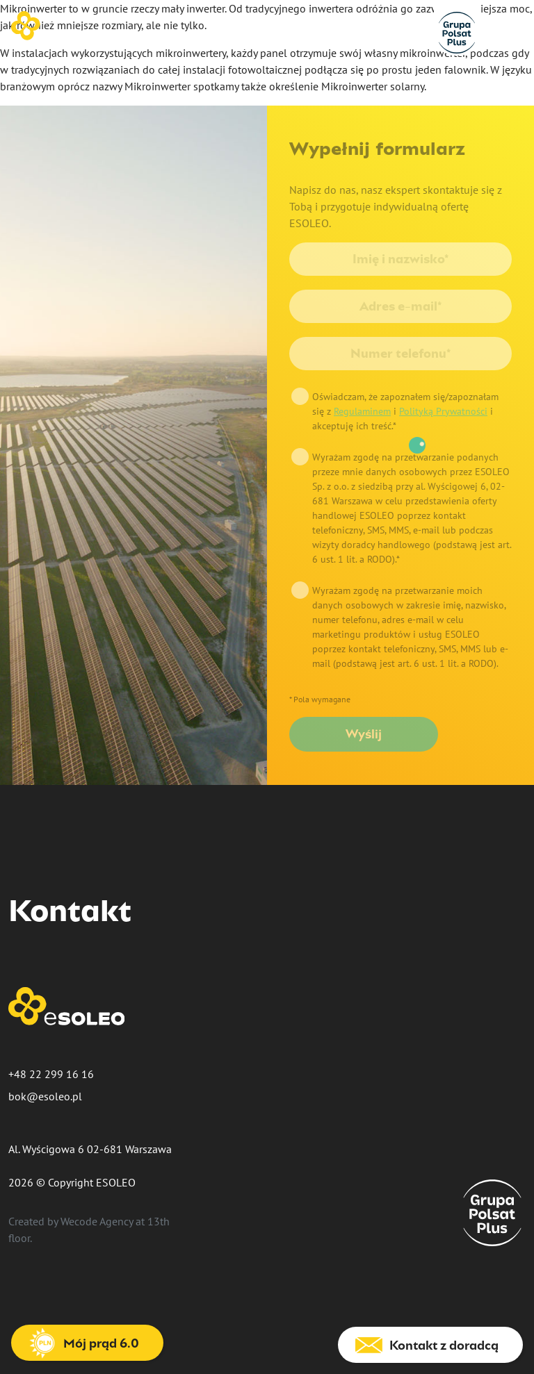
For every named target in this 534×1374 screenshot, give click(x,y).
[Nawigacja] (513, 27)
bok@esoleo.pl (45, 1096)
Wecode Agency (96, 1221)
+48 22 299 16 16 (51, 1074)
